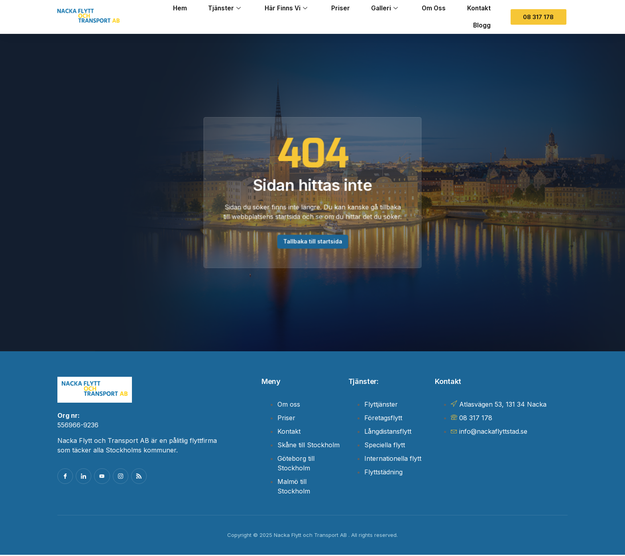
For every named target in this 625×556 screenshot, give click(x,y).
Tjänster (206, 8)
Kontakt (477, 8)
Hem (158, 8)
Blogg (480, 25)
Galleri (376, 8)
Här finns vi (272, 8)
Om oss (429, 8)
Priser (329, 8)
